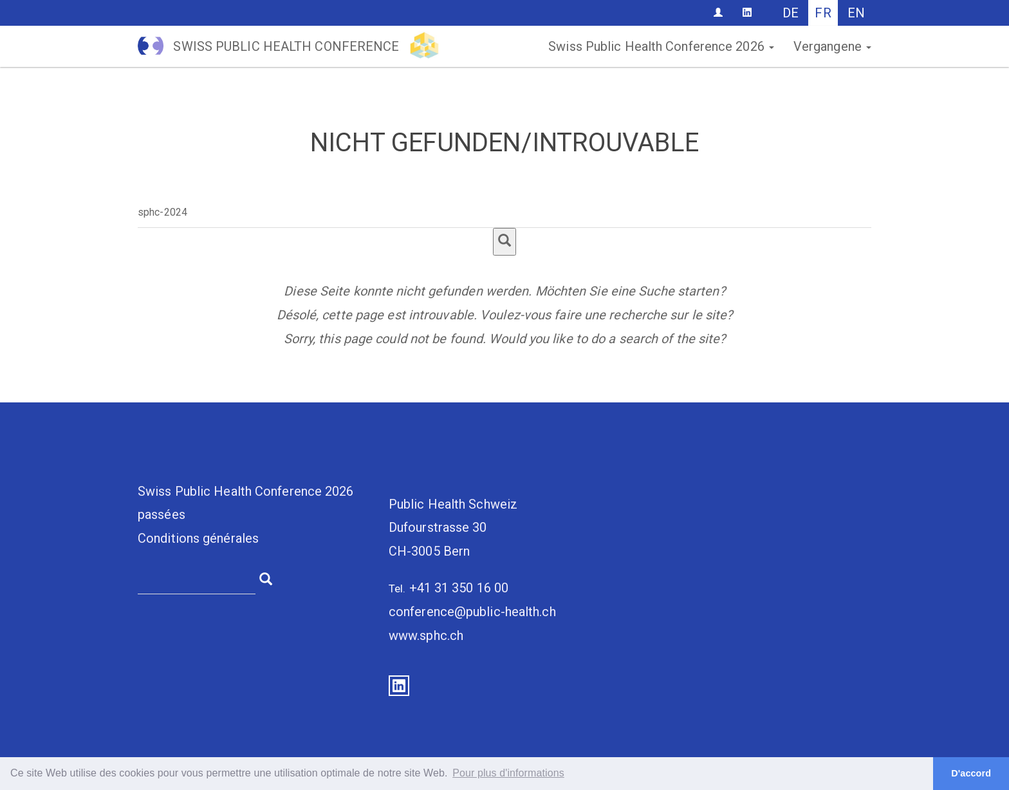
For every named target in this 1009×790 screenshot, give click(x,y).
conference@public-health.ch (472, 611)
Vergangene (832, 46)
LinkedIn (399, 685)
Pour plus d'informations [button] (508, 772)
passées (161, 514)
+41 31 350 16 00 (459, 588)
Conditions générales (198, 538)
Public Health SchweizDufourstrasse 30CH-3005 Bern (453, 528)
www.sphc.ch (426, 635)
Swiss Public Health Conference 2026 (661, 46)
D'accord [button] (971, 773)
